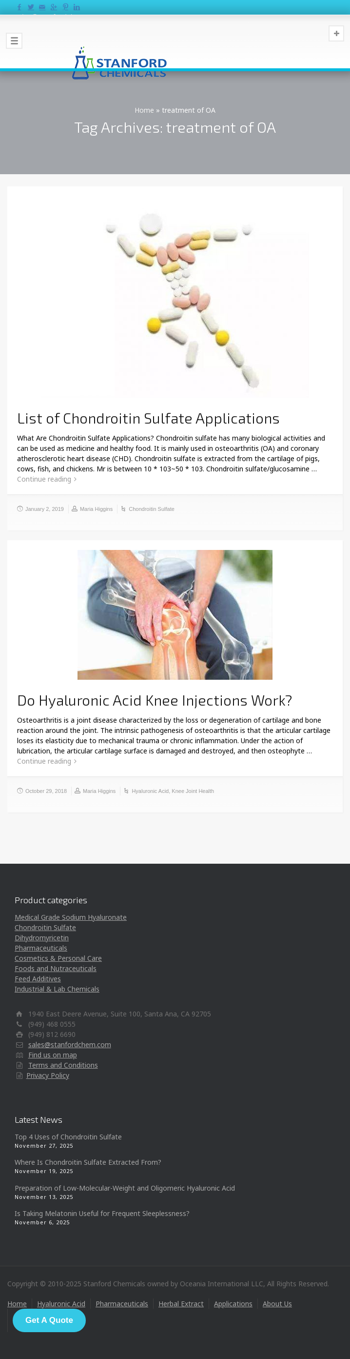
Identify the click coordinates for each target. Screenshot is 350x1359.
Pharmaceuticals (41, 948)
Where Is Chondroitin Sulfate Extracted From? (88, 1162)
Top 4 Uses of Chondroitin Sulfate (68, 1136)
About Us (277, 1303)
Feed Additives (38, 978)
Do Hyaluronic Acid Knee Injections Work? (154, 700)
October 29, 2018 (46, 791)
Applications (233, 1303)
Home (144, 110)
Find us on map (52, 1054)
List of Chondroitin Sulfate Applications (148, 417)
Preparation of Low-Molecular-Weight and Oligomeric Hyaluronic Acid (125, 1188)
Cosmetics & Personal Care (58, 958)
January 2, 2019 (44, 509)
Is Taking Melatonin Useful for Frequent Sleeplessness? (102, 1213)
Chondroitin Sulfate (152, 509)
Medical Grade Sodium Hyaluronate (71, 917)
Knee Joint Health (193, 791)
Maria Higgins (96, 509)
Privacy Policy (47, 1075)
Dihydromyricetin (42, 937)
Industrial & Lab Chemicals (57, 989)
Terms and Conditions (63, 1065)
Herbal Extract (181, 1303)
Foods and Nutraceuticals (56, 968)
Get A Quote (49, 1320)
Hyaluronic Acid (150, 791)
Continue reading (44, 479)
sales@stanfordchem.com (69, 1044)
